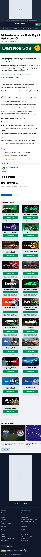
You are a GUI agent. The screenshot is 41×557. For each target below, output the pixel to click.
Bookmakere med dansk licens (28, 519)
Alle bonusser (6, 419)
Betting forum (4, 530)
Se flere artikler (5, 449)
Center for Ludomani (6, 523)
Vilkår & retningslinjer (26, 536)
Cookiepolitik (24, 540)
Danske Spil (4, 60)
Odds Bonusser (25, 515)
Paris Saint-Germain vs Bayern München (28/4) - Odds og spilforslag (13, 443)
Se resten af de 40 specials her (9, 155)
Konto (38, 24)
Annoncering (24, 534)
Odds (29, 28)
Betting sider (24, 513)
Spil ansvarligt (8, 20)
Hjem (2, 31)
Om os (23, 532)
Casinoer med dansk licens (28, 521)
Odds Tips (3, 513)
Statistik (3, 534)
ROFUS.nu (17, 20)
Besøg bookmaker (10, 217)
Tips (23, 28)
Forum (36, 28)
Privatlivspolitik (25, 538)
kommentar (13, 41)
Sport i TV (3, 521)
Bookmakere (5, 28)
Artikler (6, 31)
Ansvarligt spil (4, 540)
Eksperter (3, 519)
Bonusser (15, 28)
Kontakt (23, 530)
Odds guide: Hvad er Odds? (7, 538)
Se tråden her (21, 70)
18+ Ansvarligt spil (17, 554)
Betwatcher (4, 532)
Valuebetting (13, 159)
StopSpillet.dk (35, 20)
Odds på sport (4, 515)
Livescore (3, 536)
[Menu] (1, 24)
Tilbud (22, 523)
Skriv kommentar (6, 195)
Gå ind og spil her (5, 77)
